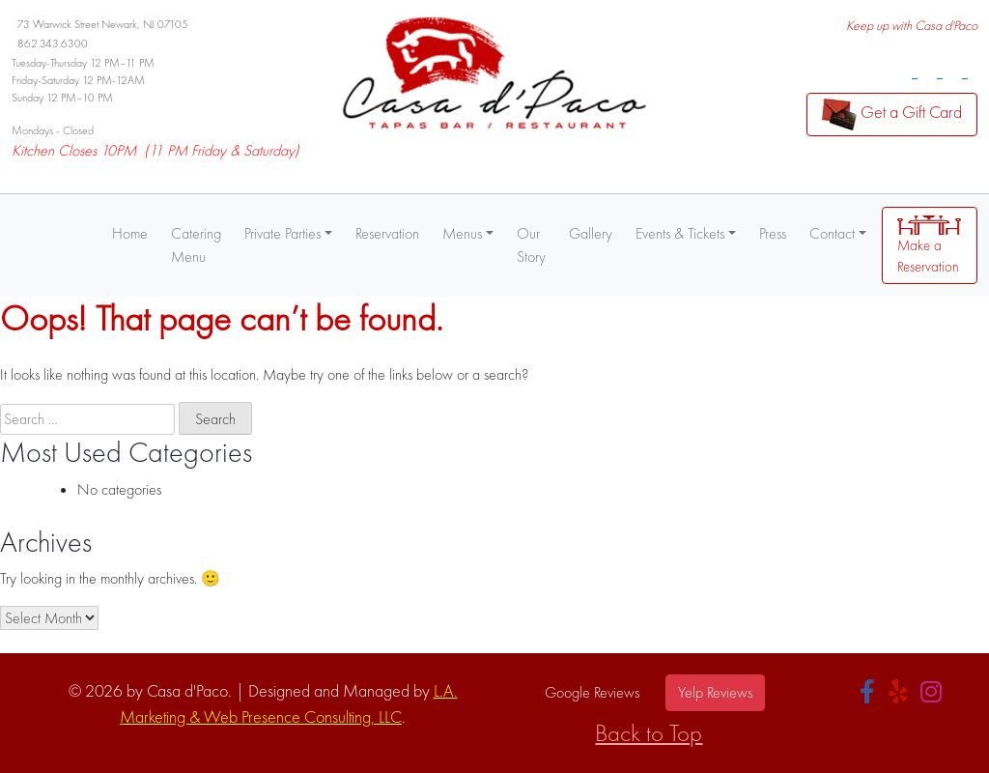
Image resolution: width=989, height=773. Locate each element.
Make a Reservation (929, 246)
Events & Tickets (680, 233)
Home (130, 233)
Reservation (387, 233)
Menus (462, 233)
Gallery (590, 233)
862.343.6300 (52, 43)
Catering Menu (196, 245)
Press (772, 233)
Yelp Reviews (715, 692)
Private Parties (282, 233)
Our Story (531, 245)
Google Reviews (592, 692)
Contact (832, 233)
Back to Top (648, 733)
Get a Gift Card (892, 114)
